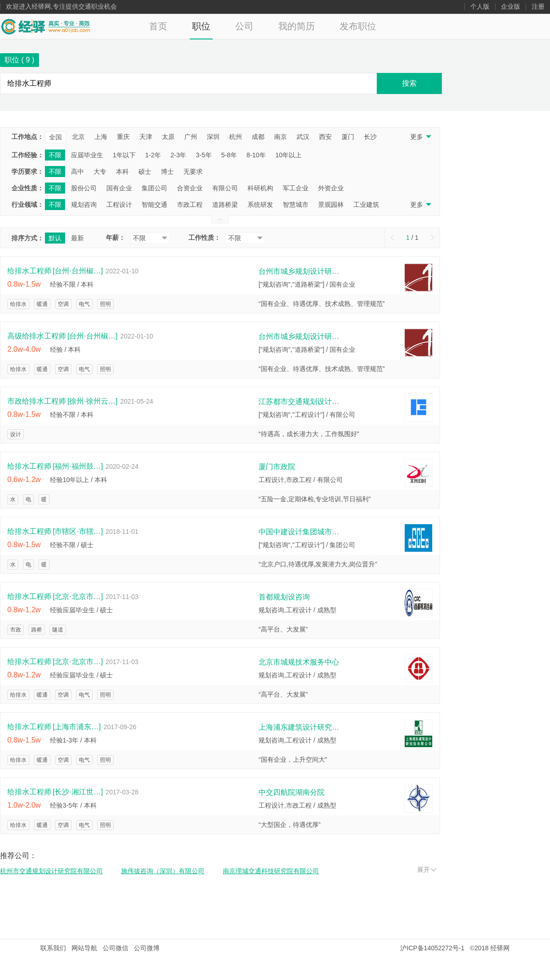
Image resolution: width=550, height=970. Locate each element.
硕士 (144, 171)
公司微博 (147, 948)
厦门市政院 (276, 467)
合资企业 (190, 188)
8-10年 (256, 155)
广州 (190, 136)
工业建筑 (366, 204)
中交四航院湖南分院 (291, 792)
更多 (420, 136)
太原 (168, 136)
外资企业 (331, 188)
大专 (100, 171)
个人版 (480, 6)
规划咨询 (84, 204)
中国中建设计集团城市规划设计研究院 (299, 532)
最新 (77, 238)
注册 (538, 6)
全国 (55, 137)
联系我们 (53, 948)
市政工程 (190, 204)
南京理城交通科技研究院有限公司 (271, 871)
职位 (201, 26)
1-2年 (153, 155)
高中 (77, 171)
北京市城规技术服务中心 (298, 662)
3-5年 (203, 155)
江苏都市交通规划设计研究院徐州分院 (299, 401)
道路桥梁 (225, 204)
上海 (100, 136)
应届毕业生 (87, 155)
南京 (280, 136)
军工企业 (295, 188)
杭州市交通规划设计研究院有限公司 (51, 871)
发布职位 (358, 26)
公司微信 (115, 948)
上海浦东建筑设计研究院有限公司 (299, 727)
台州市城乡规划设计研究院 (299, 271)
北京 (78, 136)
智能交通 (154, 204)
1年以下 (124, 155)
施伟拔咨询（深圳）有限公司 (162, 871)
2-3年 (178, 155)
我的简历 (296, 26)
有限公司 (225, 188)
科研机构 (260, 188)
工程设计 (119, 204)
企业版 (510, 6)
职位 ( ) (19, 60)
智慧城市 (295, 204)
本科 (122, 171)
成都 (258, 136)
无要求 (193, 171)
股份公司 (84, 188)
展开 (426, 869)
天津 (145, 136)
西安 (325, 136)
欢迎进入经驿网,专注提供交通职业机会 (61, 6)
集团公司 (154, 188)
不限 (55, 155)
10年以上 (288, 155)
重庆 (123, 136)
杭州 (235, 136)
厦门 (347, 136)
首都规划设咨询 (284, 597)
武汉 (303, 136)
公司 (244, 26)
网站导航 (84, 948)
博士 (167, 171)
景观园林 (331, 204)
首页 (158, 26)
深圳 (213, 136)
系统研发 (260, 204)
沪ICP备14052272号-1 (432, 948)
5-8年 (229, 155)
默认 (55, 238)
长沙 (370, 136)
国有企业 (119, 188)
